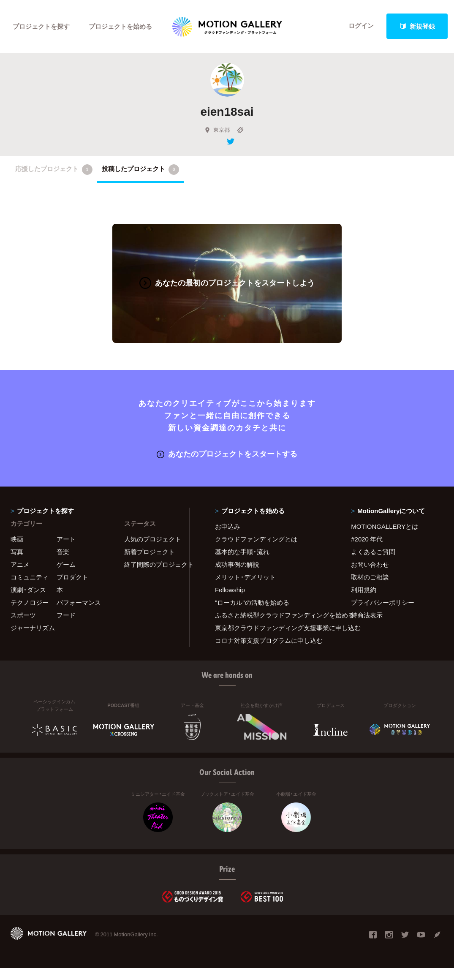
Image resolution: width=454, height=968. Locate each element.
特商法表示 (367, 615)
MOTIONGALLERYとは (384, 526)
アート (66, 539)
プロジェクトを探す (41, 26)
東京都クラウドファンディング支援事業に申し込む (272, 627)
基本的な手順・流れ (242, 551)
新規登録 (417, 26)
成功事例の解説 (237, 564)
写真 (17, 551)
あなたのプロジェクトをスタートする (227, 453)
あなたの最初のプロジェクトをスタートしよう (227, 282)
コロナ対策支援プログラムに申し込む (269, 640)
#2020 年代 (367, 539)
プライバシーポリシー (382, 602)
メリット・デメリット (245, 577)
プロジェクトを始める (120, 26)
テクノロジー (30, 602)
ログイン (361, 26)
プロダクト (72, 577)
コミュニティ (30, 577)
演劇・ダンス (28, 589)
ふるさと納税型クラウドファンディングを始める (272, 615)
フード (66, 615)
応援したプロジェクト (53, 169)
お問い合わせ (370, 564)
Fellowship (230, 589)
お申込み (227, 526)
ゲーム (66, 564)
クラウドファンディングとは (256, 539)
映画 (17, 539)
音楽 (63, 551)
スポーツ (23, 615)
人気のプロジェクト (151, 539)
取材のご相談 (370, 577)
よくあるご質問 (373, 551)
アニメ (20, 564)
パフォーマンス (79, 602)
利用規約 (363, 589)
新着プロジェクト (149, 551)
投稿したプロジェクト (140, 169)
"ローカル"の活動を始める (252, 602)
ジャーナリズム (33, 627)
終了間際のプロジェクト (151, 564)
